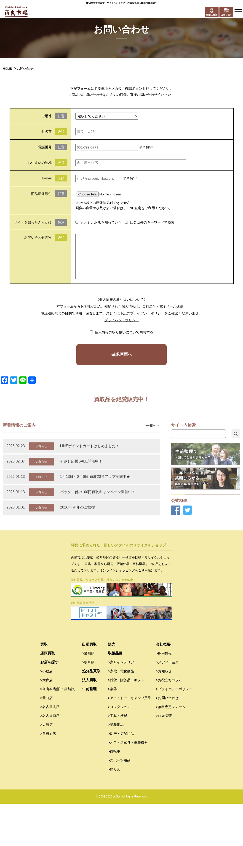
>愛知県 (88, 695)
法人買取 (89, 722)
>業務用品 (116, 767)
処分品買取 (91, 713)
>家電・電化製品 (121, 713)
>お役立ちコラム (169, 722)
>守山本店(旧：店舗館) (57, 731)
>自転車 (114, 793)
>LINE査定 (164, 758)
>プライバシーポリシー (174, 731)
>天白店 (46, 740)
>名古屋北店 (49, 749)
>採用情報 (164, 695)
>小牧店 (46, 713)
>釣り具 (114, 811)
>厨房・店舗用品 (121, 776)
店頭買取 (47, 695)
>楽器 (112, 731)
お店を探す (49, 704)
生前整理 (89, 731)
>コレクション (119, 749)
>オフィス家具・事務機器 (128, 785)
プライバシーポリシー (121, 320)
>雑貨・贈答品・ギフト (126, 722)
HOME (7, 68)
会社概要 (163, 687)
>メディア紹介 (167, 704)
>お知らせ (164, 713)
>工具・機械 (117, 758)
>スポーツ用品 (119, 802)
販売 (111, 687)
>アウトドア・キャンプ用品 (129, 740)
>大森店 (46, 722)
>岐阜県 (88, 704)
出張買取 (89, 687)
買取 (44, 687)
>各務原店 (48, 776)
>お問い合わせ (167, 740)
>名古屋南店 (49, 758)
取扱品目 (115, 695)
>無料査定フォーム (170, 749)
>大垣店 (46, 767)
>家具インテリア (121, 704)
